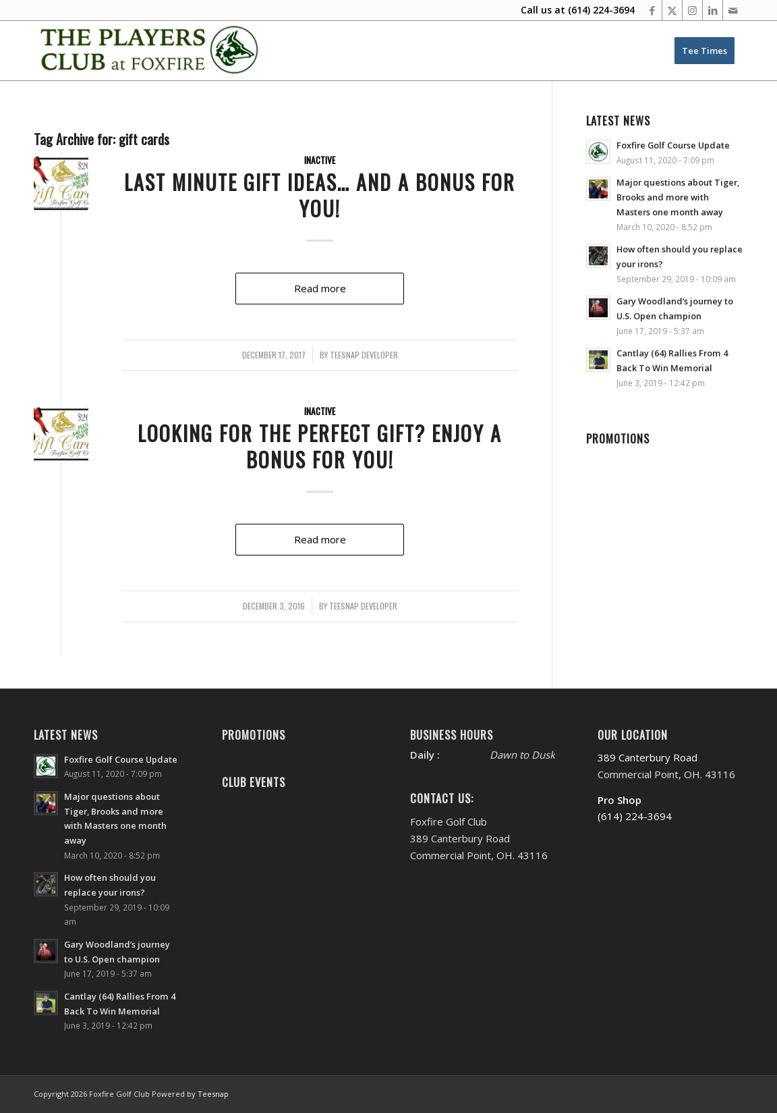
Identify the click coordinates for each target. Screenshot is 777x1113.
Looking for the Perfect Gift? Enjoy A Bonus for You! (320, 446)
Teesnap (213, 1094)
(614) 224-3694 (601, 9)
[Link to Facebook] (652, 10)
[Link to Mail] (733, 10)
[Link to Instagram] (692, 10)
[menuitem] (704, 50)
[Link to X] (672, 10)
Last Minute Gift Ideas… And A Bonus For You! (319, 195)
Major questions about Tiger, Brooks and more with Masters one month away (677, 196)
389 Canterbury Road (647, 757)
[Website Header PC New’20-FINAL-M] (150, 50)
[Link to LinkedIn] (712, 10)
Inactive (319, 160)
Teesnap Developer (364, 355)
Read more (320, 288)
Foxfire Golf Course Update (673, 145)
